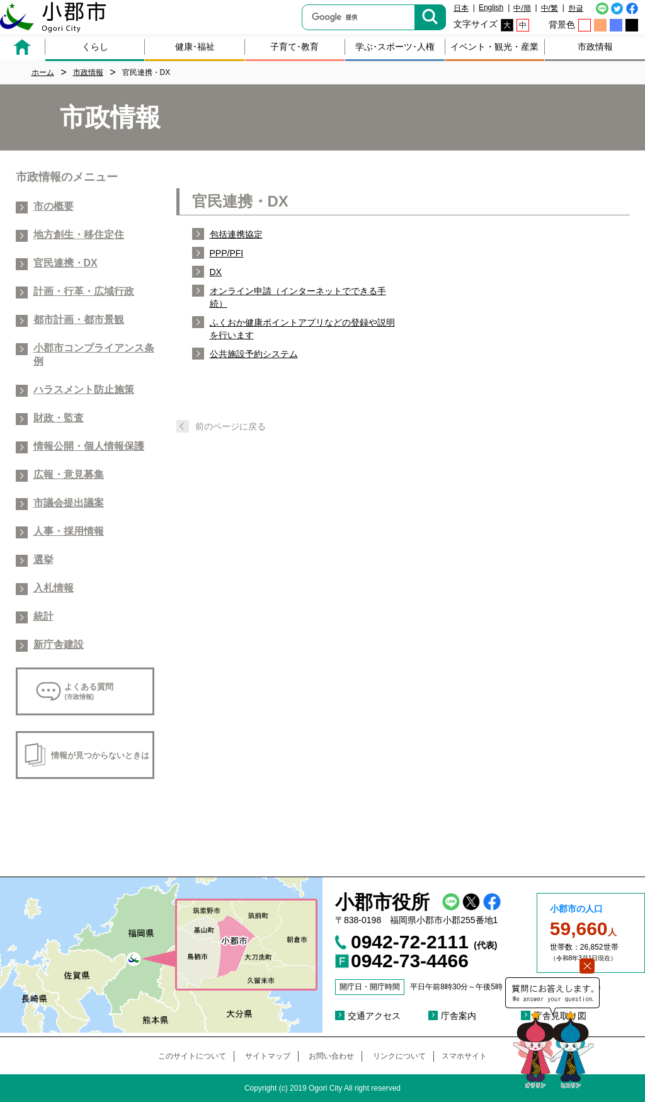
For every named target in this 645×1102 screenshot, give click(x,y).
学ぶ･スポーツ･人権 (395, 47)
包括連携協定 (236, 234)
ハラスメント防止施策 (83, 389)
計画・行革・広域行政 (83, 291)
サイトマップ (267, 1056)
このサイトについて (192, 1056)
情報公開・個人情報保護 (88, 446)
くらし (95, 47)
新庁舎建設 (58, 644)
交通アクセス (374, 1016)
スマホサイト (464, 1056)
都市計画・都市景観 (78, 319)
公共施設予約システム (254, 354)
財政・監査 (58, 417)
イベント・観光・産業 (494, 47)
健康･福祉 (195, 47)
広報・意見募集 (68, 474)
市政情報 (595, 47)
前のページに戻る (230, 426)
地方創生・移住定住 (78, 234)
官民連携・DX (65, 263)
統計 (43, 616)
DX (216, 272)
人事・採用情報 (68, 531)
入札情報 (53, 587)
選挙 (43, 559)
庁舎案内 (458, 1016)
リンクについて (399, 1056)
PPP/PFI (227, 253)
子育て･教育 (294, 47)
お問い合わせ (331, 1056)
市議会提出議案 (68, 502)
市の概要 (53, 206)
